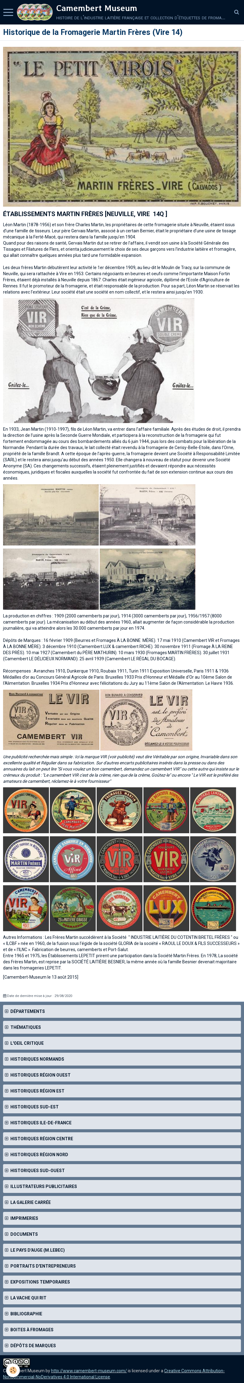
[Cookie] (13, 1370)
